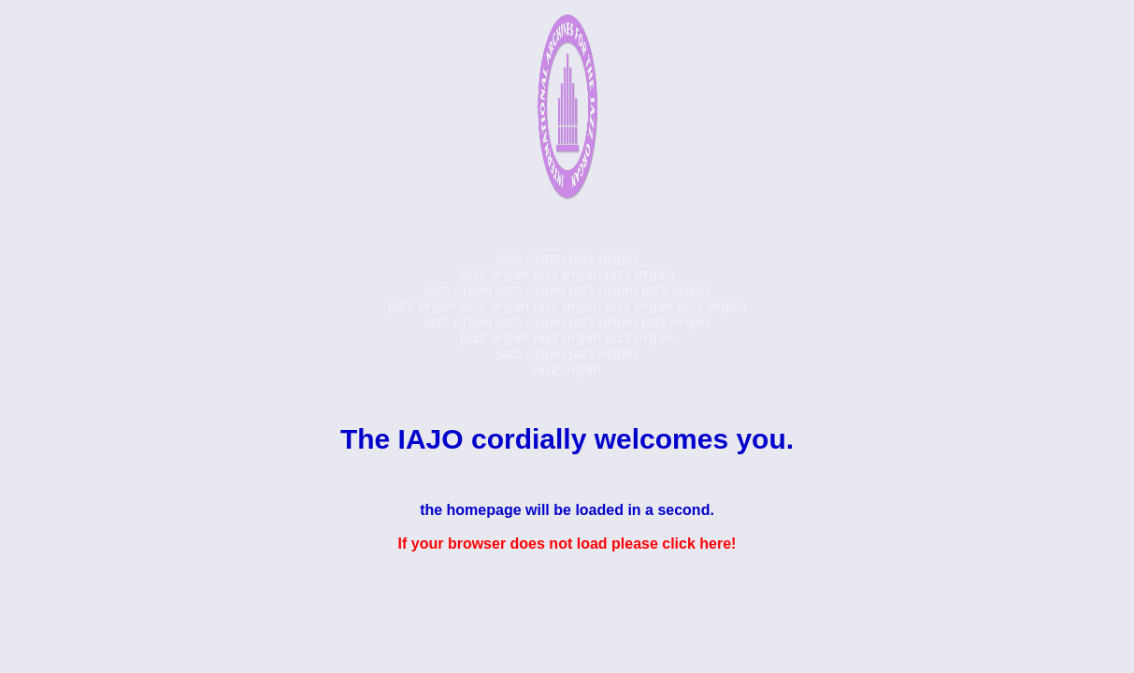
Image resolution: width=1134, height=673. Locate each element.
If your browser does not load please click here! (567, 543)
